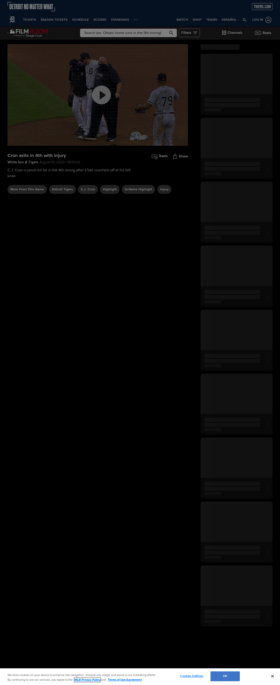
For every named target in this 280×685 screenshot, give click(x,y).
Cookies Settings (191, 676)
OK (225, 676)
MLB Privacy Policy (87, 680)
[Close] (272, 676)
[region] (140, 676)
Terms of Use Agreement (125, 680)
